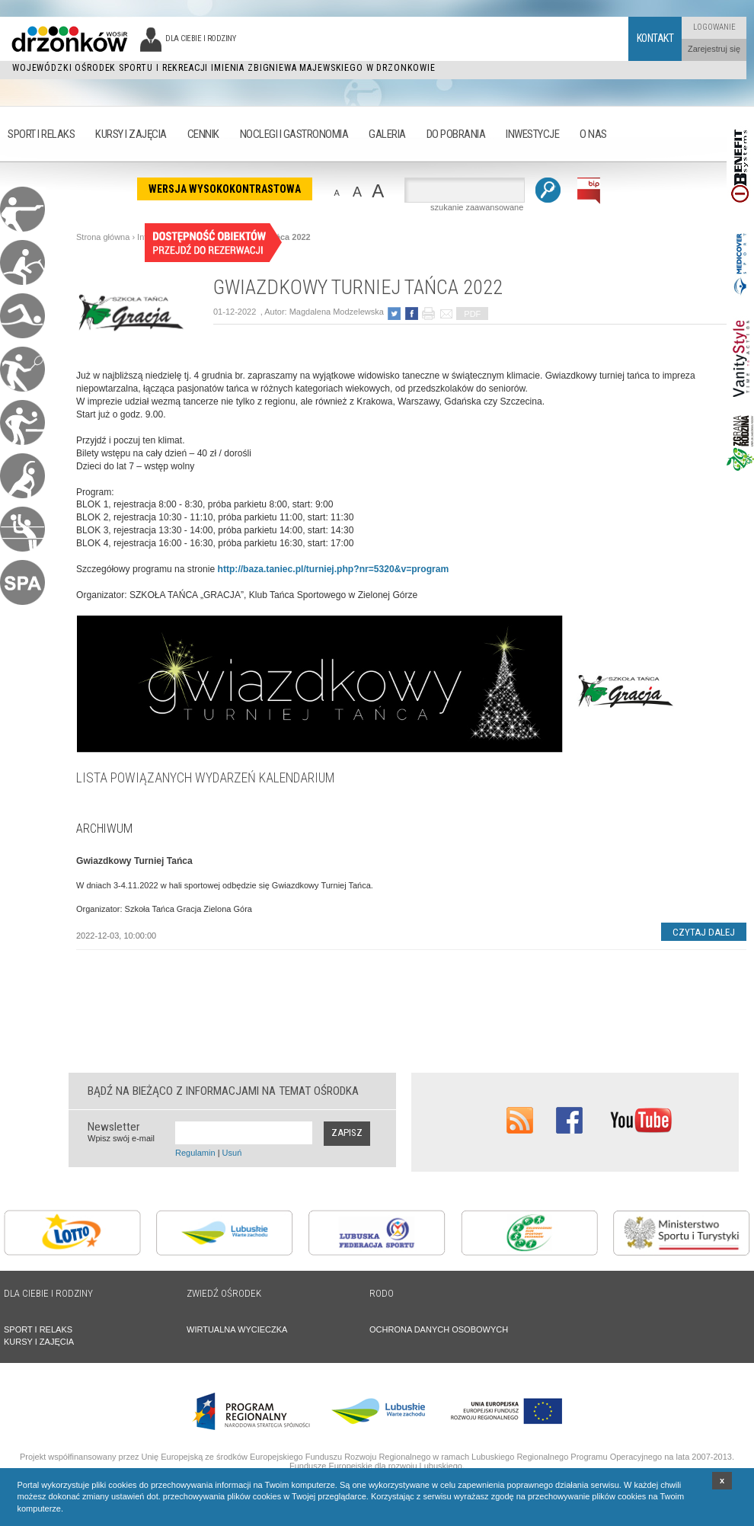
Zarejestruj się (714, 48)
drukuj (428, 313)
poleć (445, 313)
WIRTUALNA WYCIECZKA (237, 1329)
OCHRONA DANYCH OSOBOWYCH (438, 1329)
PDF (472, 313)
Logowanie (714, 27)
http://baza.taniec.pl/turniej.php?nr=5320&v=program (333, 569)
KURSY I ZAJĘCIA (39, 1341)
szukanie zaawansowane (476, 207)
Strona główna (102, 237)
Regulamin (195, 1152)
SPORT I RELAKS (38, 1329)
